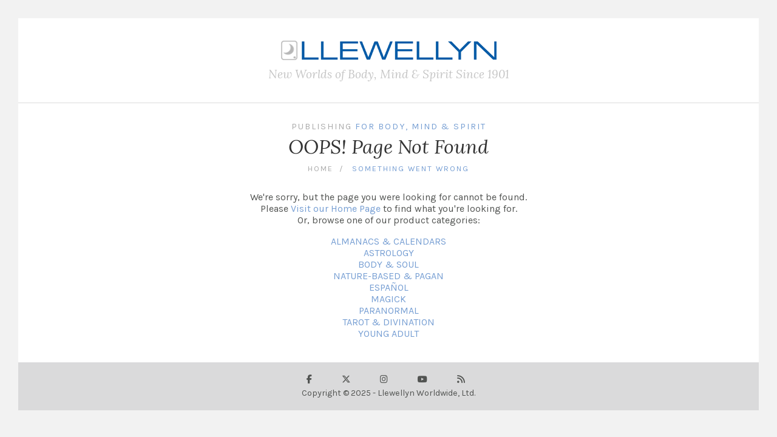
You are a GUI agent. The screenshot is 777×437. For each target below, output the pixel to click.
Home (320, 168)
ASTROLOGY (389, 253)
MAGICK (388, 299)
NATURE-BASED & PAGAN (388, 276)
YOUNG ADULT (388, 333)
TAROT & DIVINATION (388, 322)
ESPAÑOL (389, 287)
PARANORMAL (389, 310)
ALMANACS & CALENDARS (388, 241)
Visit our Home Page (336, 208)
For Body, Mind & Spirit (420, 126)
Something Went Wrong (410, 168)
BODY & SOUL (388, 264)
